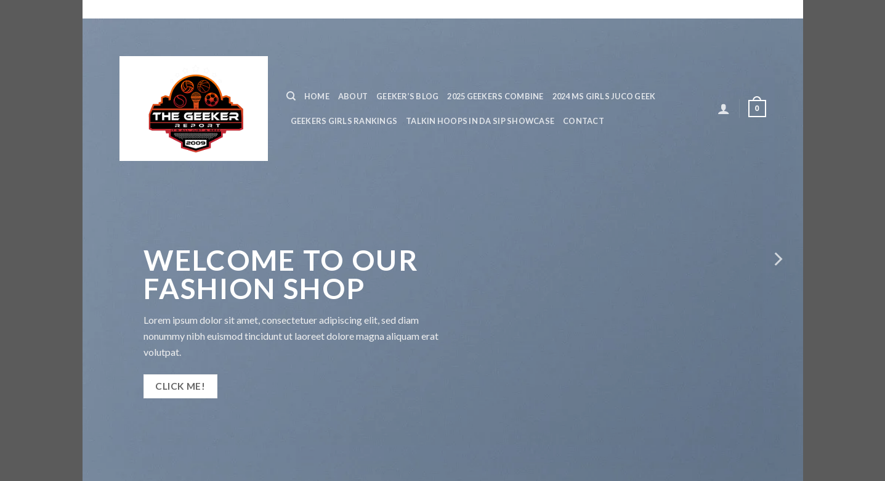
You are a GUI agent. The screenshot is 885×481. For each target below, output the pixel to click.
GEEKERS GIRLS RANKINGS (344, 121)
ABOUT (353, 96)
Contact (583, 121)
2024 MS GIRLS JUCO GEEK (604, 96)
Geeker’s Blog (407, 96)
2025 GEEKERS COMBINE (495, 96)
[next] (777, 259)
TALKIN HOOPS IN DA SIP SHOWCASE (480, 121)
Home (316, 96)
